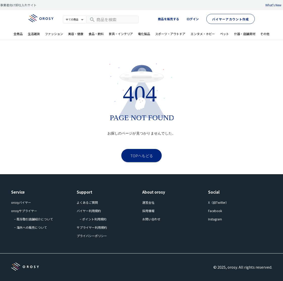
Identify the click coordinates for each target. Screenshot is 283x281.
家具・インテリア (121, 34)
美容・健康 (75, 34)
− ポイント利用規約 (93, 219)
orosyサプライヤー (24, 211)
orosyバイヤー (21, 202)
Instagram (215, 219)
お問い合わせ (151, 219)
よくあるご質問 (87, 202)
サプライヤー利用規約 (92, 227)
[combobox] (112, 19)
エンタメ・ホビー (203, 34)
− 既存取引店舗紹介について (33, 219)
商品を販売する (168, 19)
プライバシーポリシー (92, 236)
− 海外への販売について (30, 227)
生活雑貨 (34, 34)
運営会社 (148, 202)
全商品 (18, 34)
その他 (264, 34)
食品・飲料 (96, 34)
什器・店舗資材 (244, 34)
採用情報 (148, 211)
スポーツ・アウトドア (170, 34)
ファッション (54, 34)
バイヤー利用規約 (89, 211)
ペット (224, 34)
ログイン (193, 19)
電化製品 (144, 34)
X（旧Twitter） (218, 202)
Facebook (215, 211)
